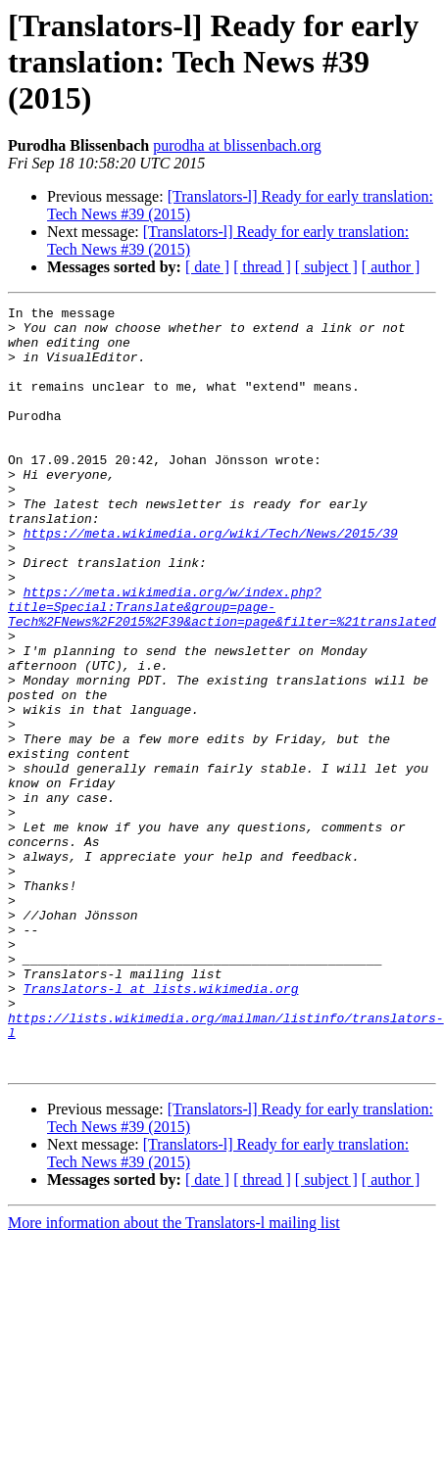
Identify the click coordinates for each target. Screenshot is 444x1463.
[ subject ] (326, 267)
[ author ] (391, 267)
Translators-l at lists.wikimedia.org (161, 1126)
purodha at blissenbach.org (237, 145)
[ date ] (207, 267)
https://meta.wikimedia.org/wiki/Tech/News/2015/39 (211, 580)
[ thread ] (262, 267)
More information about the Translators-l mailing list (174, 1375)
